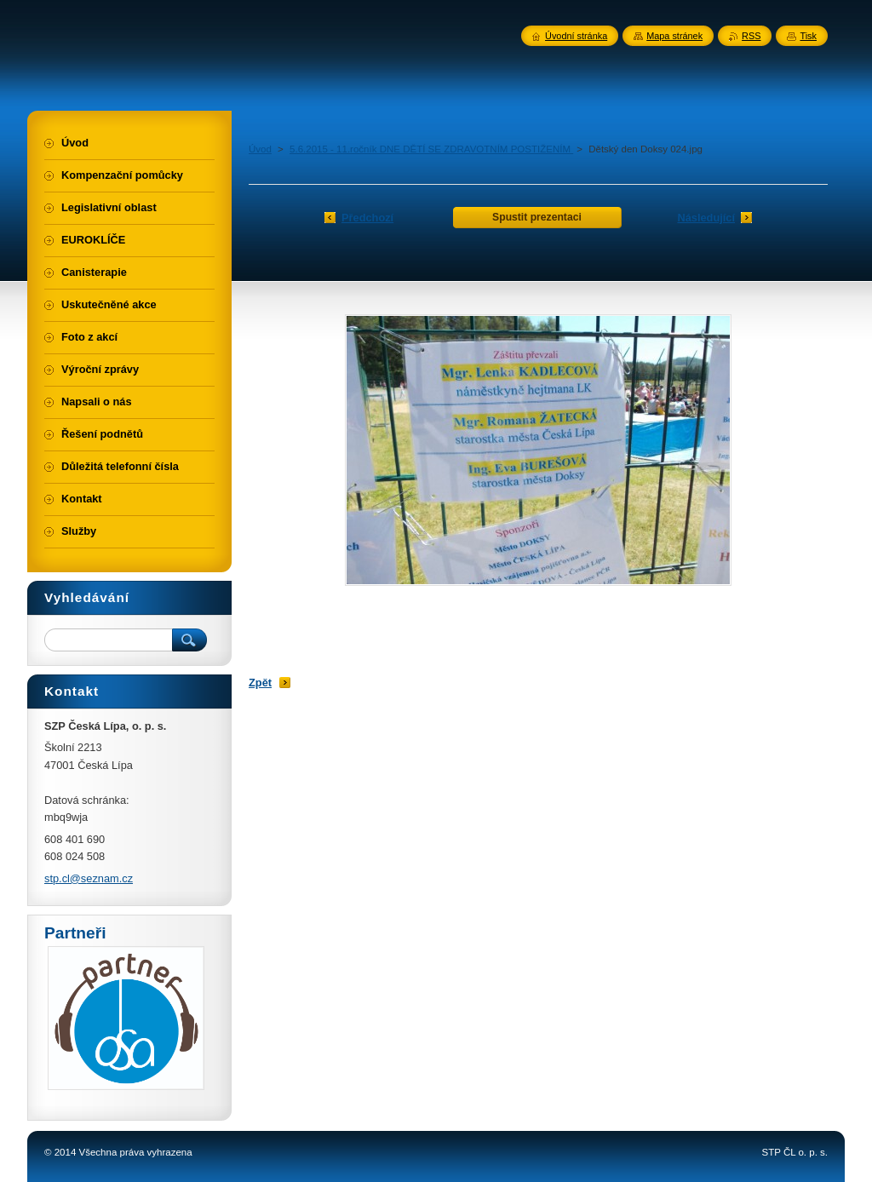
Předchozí (367, 217)
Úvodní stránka (576, 36)
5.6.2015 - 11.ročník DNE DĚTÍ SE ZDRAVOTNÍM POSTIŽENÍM (431, 149)
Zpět (260, 682)
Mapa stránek (674, 36)
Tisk (808, 36)
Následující (706, 217)
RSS (751, 36)
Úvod (260, 149)
